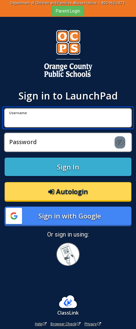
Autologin (68, 191)
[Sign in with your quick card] (68, 254)
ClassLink (68, 312)
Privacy (93, 324)
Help (41, 324)
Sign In (68, 166)
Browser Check (66, 324)
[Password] (68, 142)
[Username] (68, 118)
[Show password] (120, 142)
